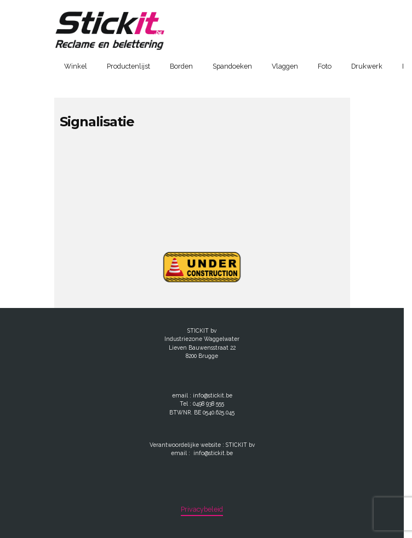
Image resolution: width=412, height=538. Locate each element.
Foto (324, 66)
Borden (181, 66)
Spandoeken (232, 66)
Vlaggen (285, 66)
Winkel (75, 66)
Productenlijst (128, 66)
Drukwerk (366, 66)
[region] (206, 488)
